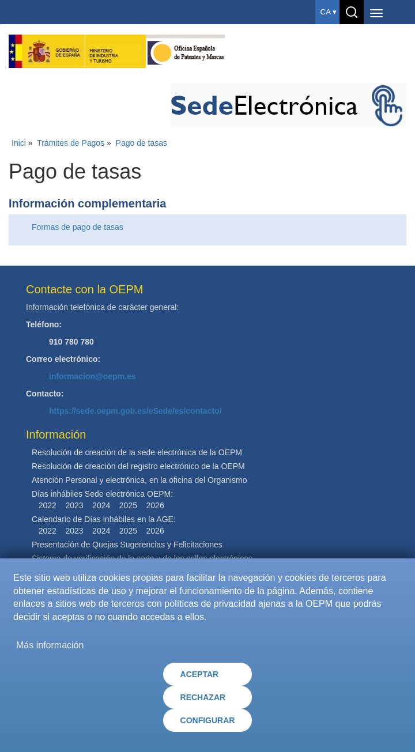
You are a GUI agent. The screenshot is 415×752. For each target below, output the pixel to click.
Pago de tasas (142, 143)
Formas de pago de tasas (77, 227)
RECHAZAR (203, 697)
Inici (19, 143)
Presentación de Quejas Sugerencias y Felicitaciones (127, 544)
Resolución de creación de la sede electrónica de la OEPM (137, 452)
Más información (50, 645)
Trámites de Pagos (70, 143)
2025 (128, 505)
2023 (74, 505)
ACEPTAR (199, 674)
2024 (101, 505)
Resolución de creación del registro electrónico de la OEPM (138, 466)
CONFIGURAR (207, 720)
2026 (155, 505)
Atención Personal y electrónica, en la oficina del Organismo (139, 480)
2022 (47, 505)
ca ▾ (328, 11)
